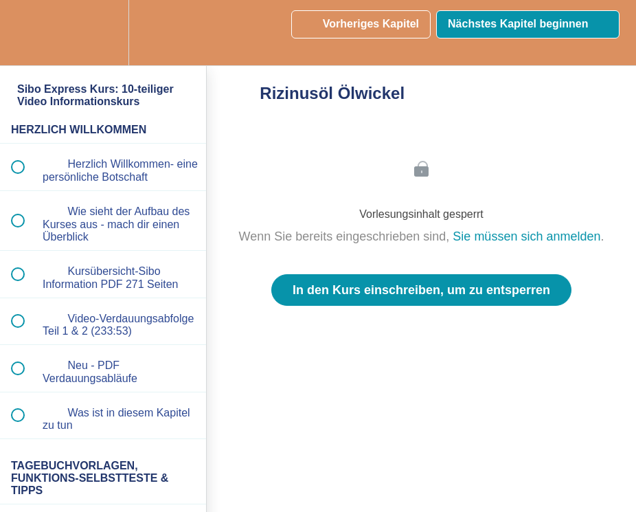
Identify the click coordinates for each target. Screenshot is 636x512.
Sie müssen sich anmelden (526, 236)
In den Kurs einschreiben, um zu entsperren (421, 290)
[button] (25, 32)
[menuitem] (103, 32)
